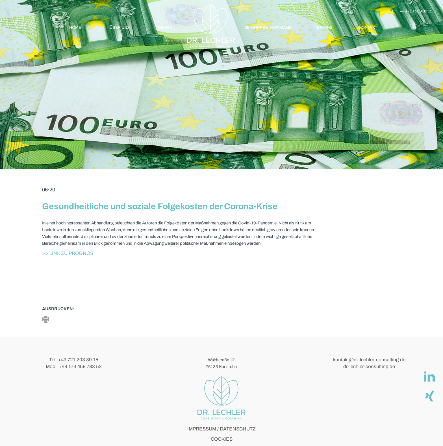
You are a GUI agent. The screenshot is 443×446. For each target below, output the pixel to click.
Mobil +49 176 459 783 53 (74, 366)
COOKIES (222, 439)
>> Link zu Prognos (67, 253)
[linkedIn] (429, 376)
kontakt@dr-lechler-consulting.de (369, 359)
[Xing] (429, 395)
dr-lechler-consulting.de (369, 366)
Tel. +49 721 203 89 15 (73, 359)
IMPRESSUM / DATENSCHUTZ (221, 429)
